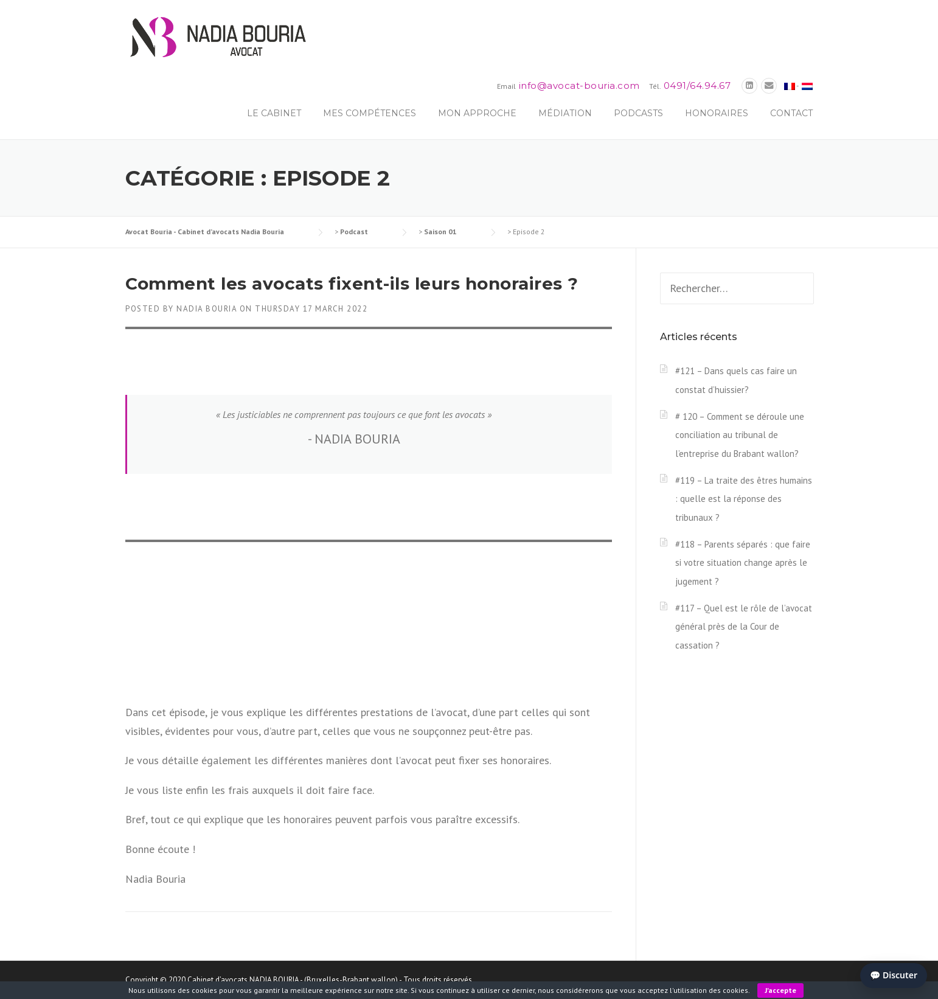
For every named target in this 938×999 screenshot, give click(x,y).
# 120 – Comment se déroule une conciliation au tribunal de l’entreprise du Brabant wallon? (739, 435)
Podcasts (638, 113)
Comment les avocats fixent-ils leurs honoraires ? (351, 283)
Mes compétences (369, 113)
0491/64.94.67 (697, 85)
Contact (791, 113)
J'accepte (780, 990)
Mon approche (477, 113)
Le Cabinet (274, 113)
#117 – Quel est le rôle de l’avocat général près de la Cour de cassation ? (743, 626)
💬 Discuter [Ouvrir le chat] (893, 975)
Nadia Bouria (206, 309)
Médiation (565, 113)
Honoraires (716, 113)
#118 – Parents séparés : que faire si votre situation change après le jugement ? (742, 562)
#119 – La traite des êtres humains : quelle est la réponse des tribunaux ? (743, 499)
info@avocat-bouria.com (579, 85)
